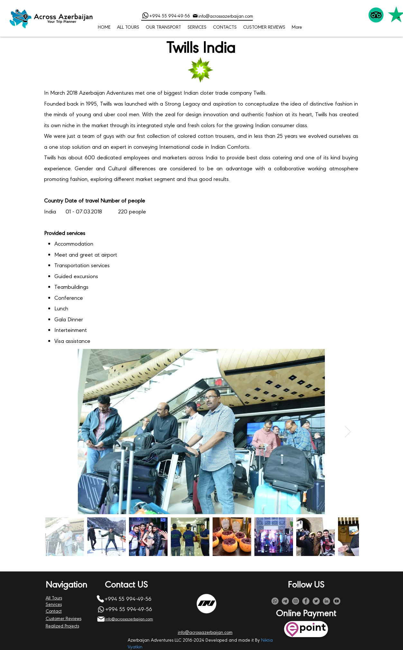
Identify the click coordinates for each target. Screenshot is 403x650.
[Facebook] (305, 601)
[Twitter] (316, 601)
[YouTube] (336, 601)
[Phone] (145, 15)
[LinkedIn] (326, 601)
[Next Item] (348, 431)
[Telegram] (285, 601)
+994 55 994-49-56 (169, 15)
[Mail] (195, 16)
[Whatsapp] (275, 601)
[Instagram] (295, 601)
